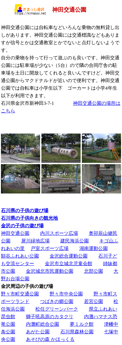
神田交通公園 (15, 233)
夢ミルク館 (82, 324)
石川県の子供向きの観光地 (29, 218)
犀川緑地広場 (35, 240)
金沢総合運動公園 (69, 256)
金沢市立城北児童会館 (68, 263)
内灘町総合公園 (42, 324)
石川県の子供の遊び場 (24, 210)
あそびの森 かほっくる (50, 339)
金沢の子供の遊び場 (22, 225)
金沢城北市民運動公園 (49, 271)
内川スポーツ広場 (59, 233)
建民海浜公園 (74, 240)
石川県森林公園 (77, 331)
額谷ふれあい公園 (20, 256)
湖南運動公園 (93, 248)
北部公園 (93, 271)
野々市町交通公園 (20, 293)
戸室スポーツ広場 (50, 248)
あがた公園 (38, 331)
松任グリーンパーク (56, 309)
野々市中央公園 (66, 293)
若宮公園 (93, 301)
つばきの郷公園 (56, 301)
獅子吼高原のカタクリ (49, 316)
